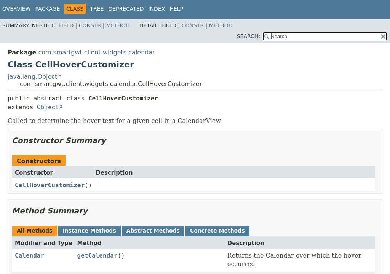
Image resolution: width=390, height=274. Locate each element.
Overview (16, 9)
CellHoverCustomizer (50, 185)
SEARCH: (248, 36)
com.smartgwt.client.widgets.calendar (96, 52)
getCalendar (97, 255)
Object (48, 107)
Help (176, 9)
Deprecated (126, 9)
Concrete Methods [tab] (217, 231)
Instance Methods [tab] (89, 231)
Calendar (29, 255)
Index (157, 9)
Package (47, 9)
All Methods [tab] (34, 231)
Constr (90, 25)
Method (118, 25)
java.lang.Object (32, 76)
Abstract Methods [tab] (153, 231)
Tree (97, 9)
